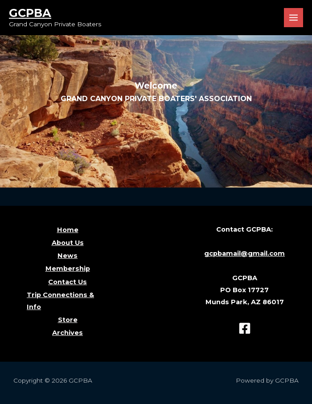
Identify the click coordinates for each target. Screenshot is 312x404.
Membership (67, 269)
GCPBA (30, 13)
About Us (68, 243)
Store (68, 320)
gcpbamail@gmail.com (244, 253)
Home (67, 230)
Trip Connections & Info (60, 301)
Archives (67, 333)
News (67, 256)
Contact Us (67, 282)
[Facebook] (244, 328)
